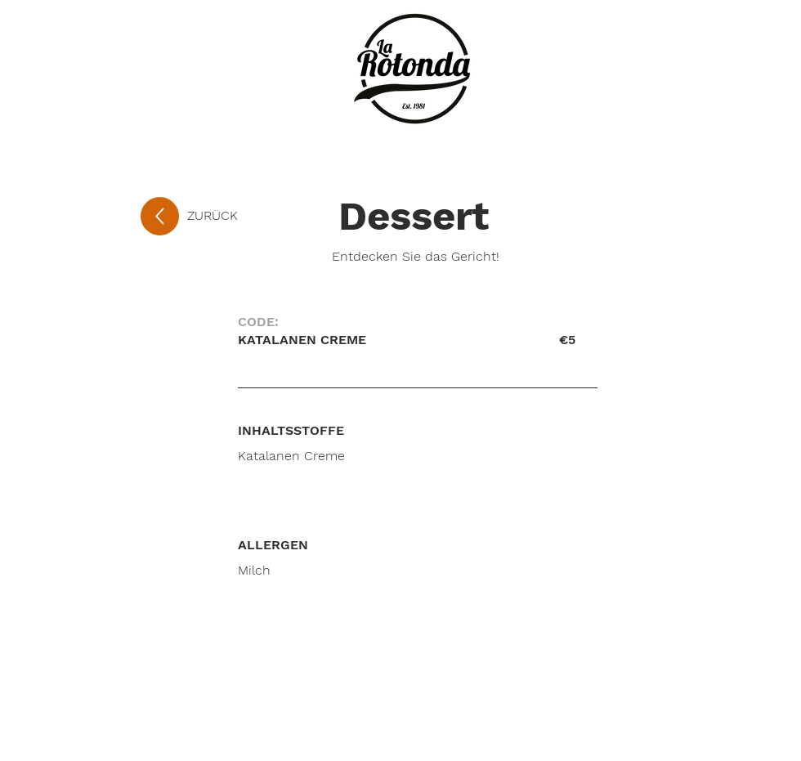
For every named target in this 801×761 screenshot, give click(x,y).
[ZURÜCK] (241, 215)
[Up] (160, 216)
